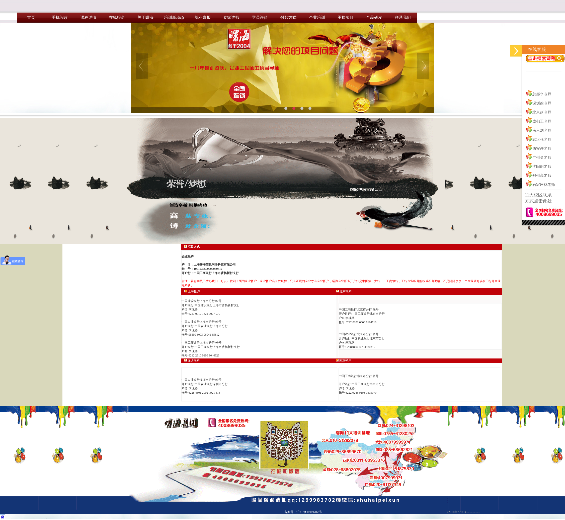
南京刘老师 (541, 130)
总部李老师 (541, 94)
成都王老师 (541, 121)
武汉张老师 (541, 139)
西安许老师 (541, 148)
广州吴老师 (541, 157)
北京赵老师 (541, 112)
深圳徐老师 (541, 103)
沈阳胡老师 (541, 167)
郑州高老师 (541, 176)
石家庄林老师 (543, 185)
